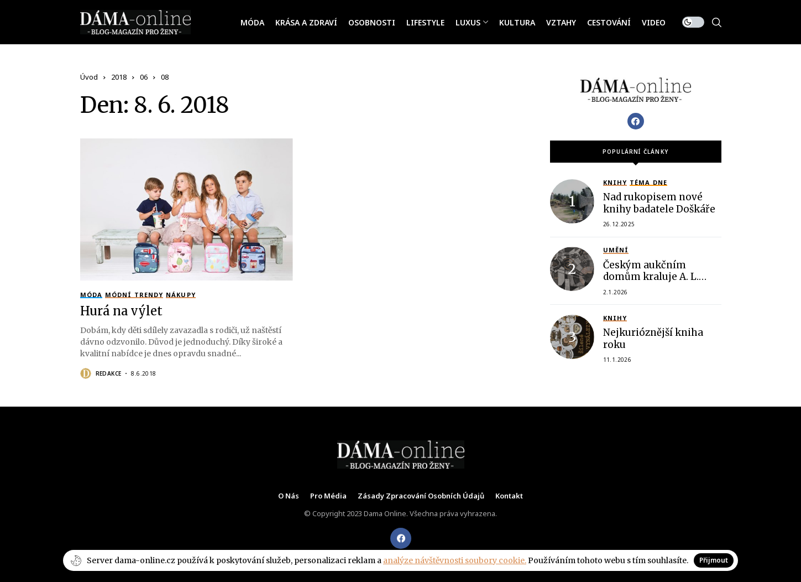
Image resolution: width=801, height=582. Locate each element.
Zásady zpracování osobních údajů (421, 496)
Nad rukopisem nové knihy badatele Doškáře (659, 203)
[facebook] (400, 538)
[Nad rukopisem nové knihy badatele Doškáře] (572, 201)
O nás (288, 496)
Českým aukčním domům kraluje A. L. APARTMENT (651, 277)
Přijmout (713, 560)
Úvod (89, 77)
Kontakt (509, 496)
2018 (119, 77)
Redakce (109, 373)
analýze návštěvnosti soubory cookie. (454, 560)
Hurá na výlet (121, 311)
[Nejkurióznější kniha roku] (572, 337)
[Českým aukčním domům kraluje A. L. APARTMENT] (572, 269)
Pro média (328, 496)
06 (144, 77)
